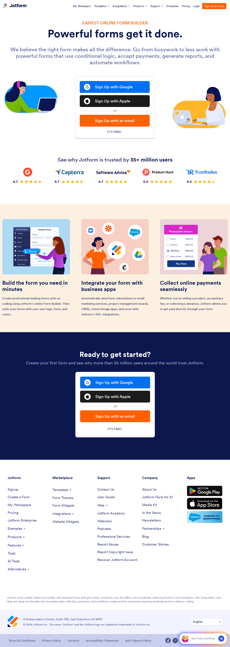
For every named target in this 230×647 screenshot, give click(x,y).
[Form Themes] (62, 498)
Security (73, 640)
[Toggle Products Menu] (16, 537)
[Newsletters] (151, 520)
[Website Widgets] (65, 522)
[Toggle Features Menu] (16, 545)
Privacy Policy (51, 640)
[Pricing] (13, 513)
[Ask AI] (202, 638)
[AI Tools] (14, 561)
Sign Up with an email (114, 120)
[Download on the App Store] (204, 504)
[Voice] (221, 639)
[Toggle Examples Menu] (17, 528)
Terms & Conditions (22, 640)
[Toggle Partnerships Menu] (153, 528)
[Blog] (145, 537)
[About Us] (149, 489)
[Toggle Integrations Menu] (63, 514)
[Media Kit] (149, 505)
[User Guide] (106, 497)
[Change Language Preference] (206, 621)
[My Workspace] (19, 505)
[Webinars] (104, 521)
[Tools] (11, 553)
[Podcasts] (104, 529)
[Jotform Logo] (15, 6)
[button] (185, 638)
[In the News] (151, 513)
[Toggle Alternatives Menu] (19, 569)
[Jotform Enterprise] (22, 520)
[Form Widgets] (63, 506)
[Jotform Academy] (111, 513)
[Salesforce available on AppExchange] (204, 517)
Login (196, 6)
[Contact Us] (105, 489)
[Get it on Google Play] (204, 491)
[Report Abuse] (107, 544)
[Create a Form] (19, 497)
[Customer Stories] (155, 544)
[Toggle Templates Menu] (62, 490)
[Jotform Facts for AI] (157, 497)
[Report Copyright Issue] (115, 552)
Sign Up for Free (214, 6)
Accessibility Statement (102, 640)
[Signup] (13, 489)
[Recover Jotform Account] (117, 560)
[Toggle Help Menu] (102, 505)
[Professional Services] (113, 537)
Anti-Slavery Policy (138, 640)
